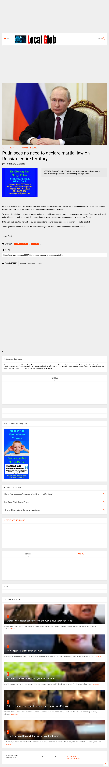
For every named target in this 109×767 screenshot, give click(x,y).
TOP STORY (14, 148)
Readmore (11, 629)
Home (4, 148)
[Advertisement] (54, 17)
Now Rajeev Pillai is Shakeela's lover (24, 650)
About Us (53, 757)
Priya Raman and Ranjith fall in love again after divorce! (33, 736)
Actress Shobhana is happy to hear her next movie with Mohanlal (38, 706)
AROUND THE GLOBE (29, 148)
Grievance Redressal (73, 758)
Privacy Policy (71, 756)
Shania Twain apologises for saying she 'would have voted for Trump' (40, 620)
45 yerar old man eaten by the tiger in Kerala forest (31, 678)
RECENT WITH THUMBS (14, 520)
